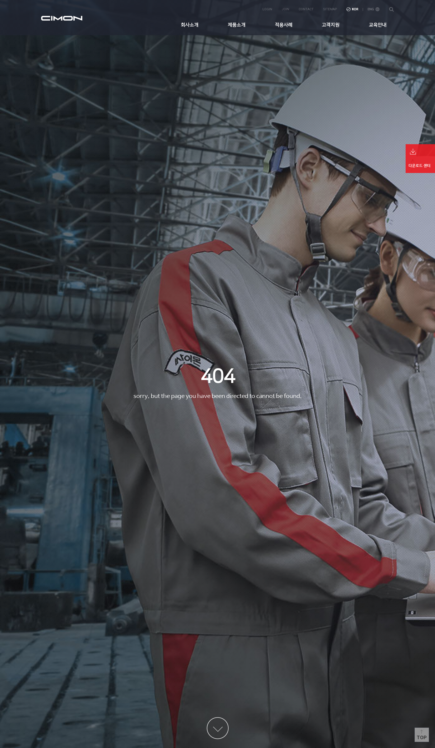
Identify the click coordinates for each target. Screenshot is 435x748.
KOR (352, 9)
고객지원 (330, 25)
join (285, 9)
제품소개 (236, 25)
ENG (373, 9)
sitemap (330, 9)
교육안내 (378, 25)
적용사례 (283, 25)
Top (422, 737)
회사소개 (189, 25)
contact (306, 9)
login (267, 9)
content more (218, 728)
